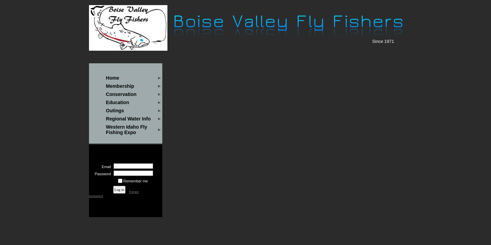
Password (101, 174)
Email (105, 167)
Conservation (121, 94)
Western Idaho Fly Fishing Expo (126, 129)
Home (112, 78)
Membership (120, 86)
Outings (115, 110)
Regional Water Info (128, 118)
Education (117, 102)
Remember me (135, 181)
